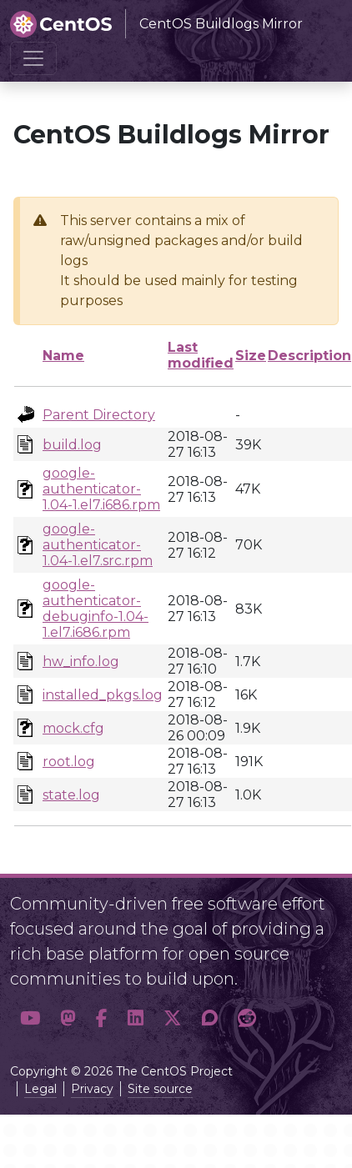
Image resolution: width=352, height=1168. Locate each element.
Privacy (92, 1088)
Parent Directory (99, 415)
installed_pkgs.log (103, 695)
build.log (72, 445)
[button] (30, 1019)
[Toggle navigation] (33, 58)
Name (63, 355)
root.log (69, 761)
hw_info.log (81, 661)
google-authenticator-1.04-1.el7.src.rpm (98, 545)
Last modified (201, 355)
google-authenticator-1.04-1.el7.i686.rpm (101, 489)
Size (250, 355)
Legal (40, 1088)
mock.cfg (73, 728)
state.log (71, 795)
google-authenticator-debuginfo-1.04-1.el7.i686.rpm (95, 608)
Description (309, 355)
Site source (160, 1088)
